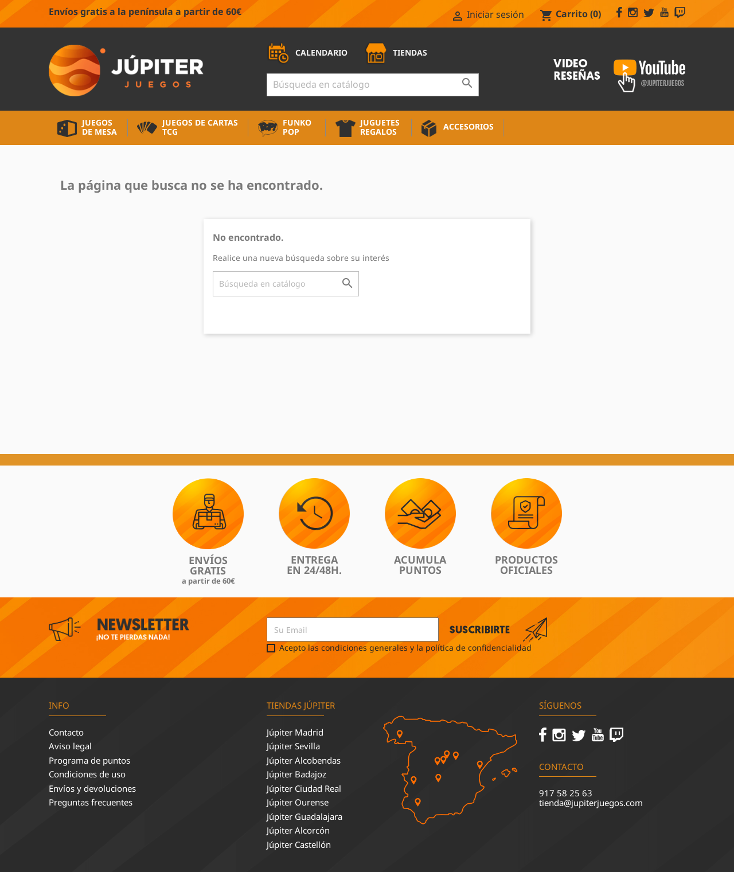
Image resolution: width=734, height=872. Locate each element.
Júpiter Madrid (295, 732)
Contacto (66, 732)
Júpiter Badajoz (296, 774)
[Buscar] (373, 84)
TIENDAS (395, 52)
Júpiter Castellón (299, 844)
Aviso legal (70, 746)
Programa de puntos (89, 760)
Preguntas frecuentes (90, 802)
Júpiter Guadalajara (304, 816)
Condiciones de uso (87, 774)
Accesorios (468, 126)
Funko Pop (297, 127)
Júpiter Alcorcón (298, 830)
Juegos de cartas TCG (200, 127)
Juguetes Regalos (380, 127)
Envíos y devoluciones (92, 788)
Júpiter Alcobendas (304, 760)
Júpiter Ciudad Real (304, 788)
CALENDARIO (307, 52)
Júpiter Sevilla (293, 746)
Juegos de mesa (99, 127)
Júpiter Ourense (298, 802)
